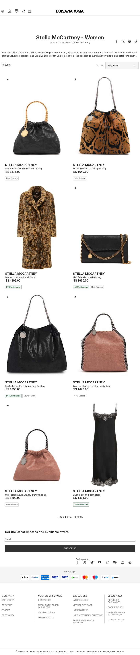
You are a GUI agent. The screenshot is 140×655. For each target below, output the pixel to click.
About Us (7, 605)
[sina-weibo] (107, 562)
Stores (6, 610)
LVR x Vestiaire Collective (88, 615)
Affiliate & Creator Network (84, 621)
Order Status (46, 617)
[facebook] (78, 562)
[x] (84, 562)
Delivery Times (46, 612)
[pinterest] (130, 562)
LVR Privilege (80, 600)
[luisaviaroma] (70, 11)
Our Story (8, 600)
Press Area (8, 615)
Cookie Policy (115, 607)
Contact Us (44, 600)
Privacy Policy (116, 620)
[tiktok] (92, 562)
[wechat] (114, 562)
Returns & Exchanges (114, 601)
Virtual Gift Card (83, 605)
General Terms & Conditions (116, 613)
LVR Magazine (80, 610)
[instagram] (122, 562)
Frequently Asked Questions (48, 606)
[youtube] (99, 562)
